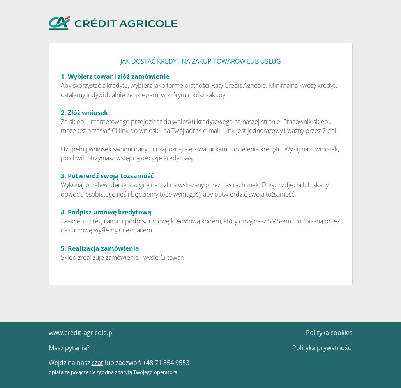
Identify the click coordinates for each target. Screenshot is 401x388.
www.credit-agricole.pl (81, 332)
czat (97, 362)
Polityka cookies (329, 332)
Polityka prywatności (322, 348)
